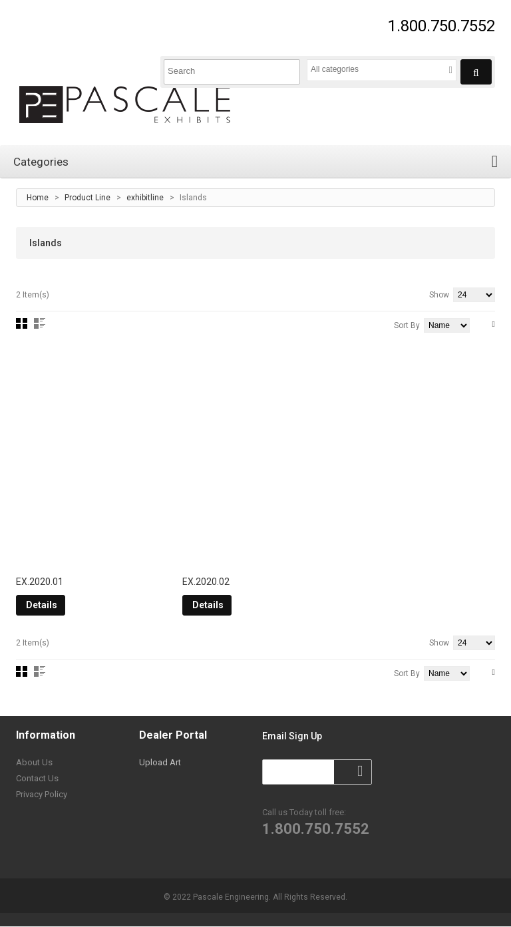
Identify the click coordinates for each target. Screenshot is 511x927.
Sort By (407, 325)
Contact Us (37, 780)
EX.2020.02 (206, 583)
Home (38, 197)
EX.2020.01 (39, 583)
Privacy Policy (41, 796)
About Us (34, 764)
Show (439, 294)
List (39, 323)
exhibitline (145, 197)
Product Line (87, 197)
